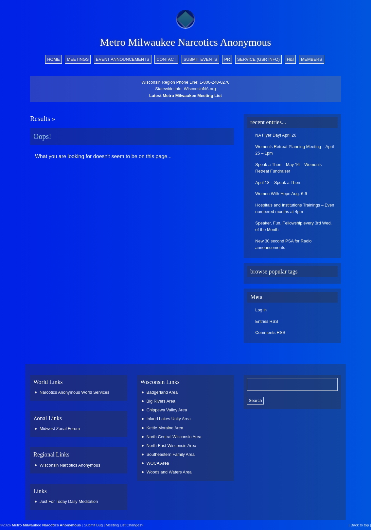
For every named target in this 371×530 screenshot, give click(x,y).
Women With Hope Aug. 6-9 (281, 193)
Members (311, 59)
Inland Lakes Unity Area (169, 418)
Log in (261, 309)
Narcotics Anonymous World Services (74, 392)
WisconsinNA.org (200, 88)
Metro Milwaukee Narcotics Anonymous (185, 42)
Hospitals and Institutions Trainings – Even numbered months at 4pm (294, 208)
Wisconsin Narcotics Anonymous (70, 465)
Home (53, 59)
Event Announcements (122, 59)
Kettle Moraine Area (165, 427)
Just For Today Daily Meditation (69, 501)
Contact (166, 59)
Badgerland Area (162, 392)
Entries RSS (266, 321)
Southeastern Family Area (171, 454)
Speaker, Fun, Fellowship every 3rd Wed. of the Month (293, 226)
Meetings (78, 59)
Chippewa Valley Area (167, 409)
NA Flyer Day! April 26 (275, 135)
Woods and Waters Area (169, 472)
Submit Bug (93, 525)
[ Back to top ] (360, 525)
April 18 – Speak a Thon (277, 182)
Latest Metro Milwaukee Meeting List (185, 95)
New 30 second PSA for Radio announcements (283, 244)
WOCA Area (158, 463)
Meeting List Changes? (124, 525)
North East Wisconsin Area (171, 445)
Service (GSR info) (258, 59)
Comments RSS (270, 332)
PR (227, 59)
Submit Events (200, 59)
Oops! (42, 136)
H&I (290, 59)
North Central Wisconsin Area (174, 436)
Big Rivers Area (161, 401)
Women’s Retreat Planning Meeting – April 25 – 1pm (294, 150)
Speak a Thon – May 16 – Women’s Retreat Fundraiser (288, 168)
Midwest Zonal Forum (60, 428)
